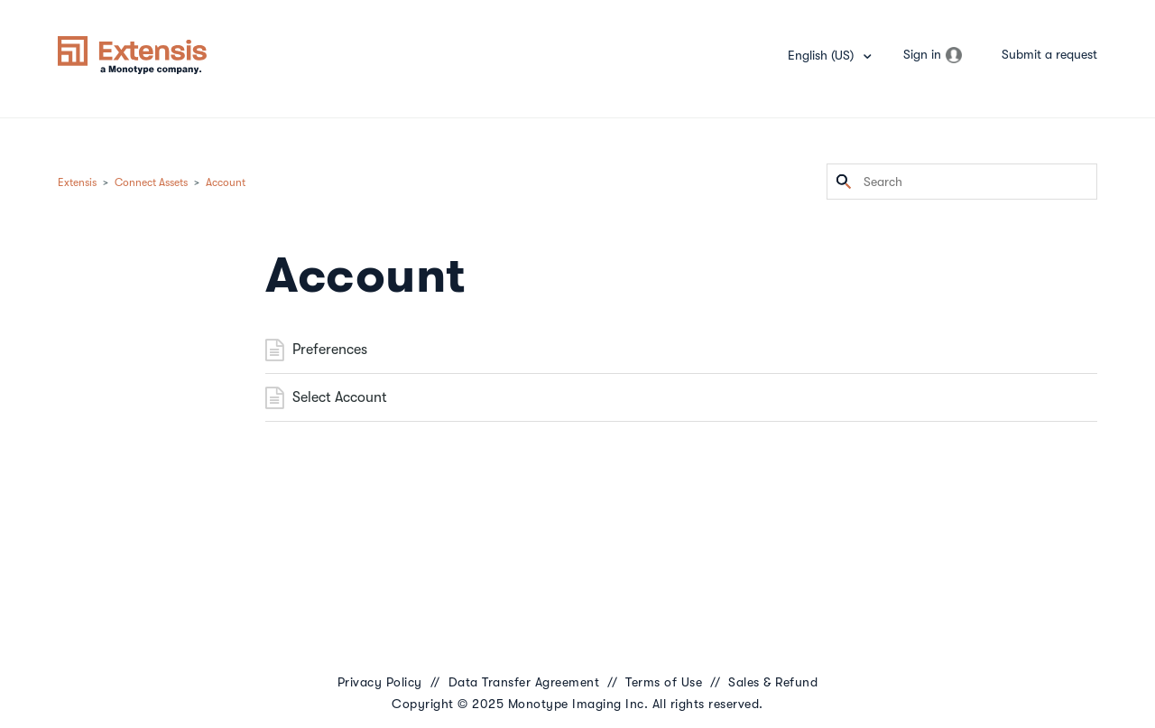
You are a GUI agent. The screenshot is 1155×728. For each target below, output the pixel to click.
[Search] (962, 181)
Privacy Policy (379, 682)
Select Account (339, 397)
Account (225, 182)
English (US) (822, 55)
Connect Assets (151, 182)
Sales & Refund (773, 682)
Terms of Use (663, 682)
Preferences (329, 349)
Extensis (77, 182)
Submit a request (1049, 54)
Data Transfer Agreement (524, 682)
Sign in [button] (922, 54)
